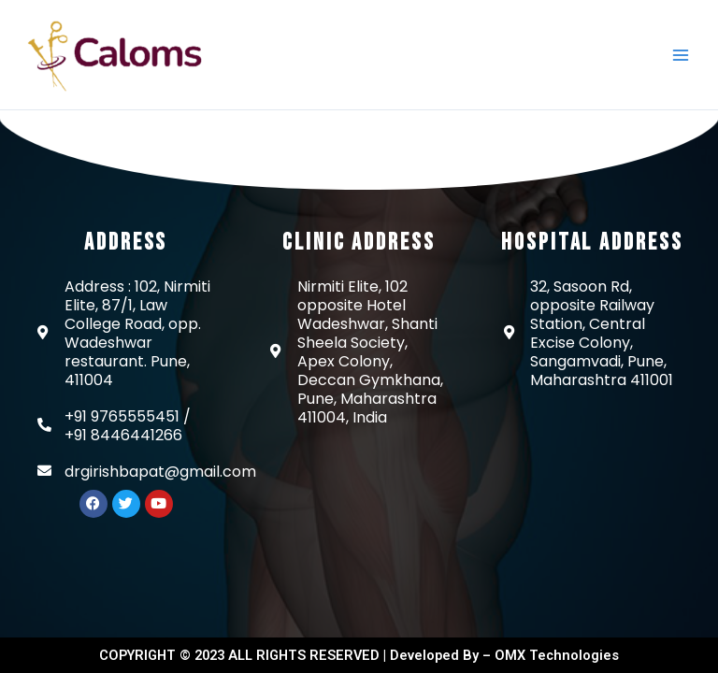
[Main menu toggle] (680, 55)
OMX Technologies (557, 655)
